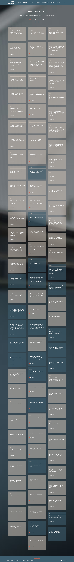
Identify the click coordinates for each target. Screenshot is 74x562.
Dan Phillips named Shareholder (36, 387)
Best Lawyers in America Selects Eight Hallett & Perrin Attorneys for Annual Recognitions (17, 141)
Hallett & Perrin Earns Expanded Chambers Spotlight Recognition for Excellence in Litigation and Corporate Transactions (56, 48)
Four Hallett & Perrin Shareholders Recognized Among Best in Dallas (56, 97)
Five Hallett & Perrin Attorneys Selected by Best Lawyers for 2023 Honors (56, 239)
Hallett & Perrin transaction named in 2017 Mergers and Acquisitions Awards (35, 511)
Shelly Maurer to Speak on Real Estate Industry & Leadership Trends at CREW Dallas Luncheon (36, 32)
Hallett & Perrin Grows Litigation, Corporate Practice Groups (17, 294)
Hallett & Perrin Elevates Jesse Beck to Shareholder (36, 109)
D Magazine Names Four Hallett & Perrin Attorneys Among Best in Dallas (17, 156)
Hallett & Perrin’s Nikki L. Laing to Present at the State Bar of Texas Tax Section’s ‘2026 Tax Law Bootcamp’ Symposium (36, 63)
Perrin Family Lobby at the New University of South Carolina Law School (56, 487)
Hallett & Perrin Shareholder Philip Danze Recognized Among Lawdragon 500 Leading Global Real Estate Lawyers (56, 129)
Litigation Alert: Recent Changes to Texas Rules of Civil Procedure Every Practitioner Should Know (17, 311)
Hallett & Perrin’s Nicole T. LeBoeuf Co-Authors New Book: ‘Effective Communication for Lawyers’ (16, 32)
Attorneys (25, 2)
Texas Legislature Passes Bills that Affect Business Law (36, 262)
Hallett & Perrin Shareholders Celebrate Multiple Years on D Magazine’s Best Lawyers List (16, 249)
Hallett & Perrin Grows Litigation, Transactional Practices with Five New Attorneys (36, 248)
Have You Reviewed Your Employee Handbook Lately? (55, 516)
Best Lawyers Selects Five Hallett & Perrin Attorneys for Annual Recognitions (17, 265)
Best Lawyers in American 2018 (16, 495)
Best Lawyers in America (54, 316)
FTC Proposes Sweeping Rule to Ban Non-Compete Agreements (36, 216)
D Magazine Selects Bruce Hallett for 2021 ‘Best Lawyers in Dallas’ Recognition (36, 295)
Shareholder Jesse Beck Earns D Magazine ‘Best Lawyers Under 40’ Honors (17, 64)
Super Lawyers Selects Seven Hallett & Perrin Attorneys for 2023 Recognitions (35, 187)
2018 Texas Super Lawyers (55, 424)
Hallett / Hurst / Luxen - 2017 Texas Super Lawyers (36, 495)
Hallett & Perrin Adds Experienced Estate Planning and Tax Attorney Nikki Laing (36, 95)
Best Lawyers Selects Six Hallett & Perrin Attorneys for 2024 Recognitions (17, 202)
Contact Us (58, 2)
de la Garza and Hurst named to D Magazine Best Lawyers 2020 (36, 341)
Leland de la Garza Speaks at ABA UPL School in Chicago (17, 481)
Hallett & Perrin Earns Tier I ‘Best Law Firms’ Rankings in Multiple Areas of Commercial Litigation (17, 125)
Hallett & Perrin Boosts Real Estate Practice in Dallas (35, 140)
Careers (52, 2)
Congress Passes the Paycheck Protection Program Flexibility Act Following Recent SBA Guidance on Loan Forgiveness (36, 326)
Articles (43, 19)
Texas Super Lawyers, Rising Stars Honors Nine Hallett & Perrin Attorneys (56, 82)
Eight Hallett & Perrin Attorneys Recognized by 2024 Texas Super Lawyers (36, 125)
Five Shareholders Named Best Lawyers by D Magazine (56, 501)
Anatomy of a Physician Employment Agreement (54, 532)
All (30, 19)
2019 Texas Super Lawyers (15, 403)
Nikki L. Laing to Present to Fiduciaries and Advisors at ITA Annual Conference (36, 47)
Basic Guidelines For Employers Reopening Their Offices (17, 343)
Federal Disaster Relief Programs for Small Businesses (56, 363)
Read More (12, 39)
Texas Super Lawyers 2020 (35, 309)
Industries (38, 2)
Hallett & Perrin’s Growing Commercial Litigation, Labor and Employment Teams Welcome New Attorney (56, 113)
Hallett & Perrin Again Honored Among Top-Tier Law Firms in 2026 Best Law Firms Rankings (16, 79)
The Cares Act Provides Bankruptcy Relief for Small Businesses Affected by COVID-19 (36, 358)
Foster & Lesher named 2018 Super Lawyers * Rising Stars (55, 455)
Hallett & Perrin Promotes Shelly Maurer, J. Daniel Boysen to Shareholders (17, 171)
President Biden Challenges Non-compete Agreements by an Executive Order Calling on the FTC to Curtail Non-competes (36, 279)
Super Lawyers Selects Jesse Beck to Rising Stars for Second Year (36, 156)
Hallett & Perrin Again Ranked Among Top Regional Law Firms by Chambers (56, 161)
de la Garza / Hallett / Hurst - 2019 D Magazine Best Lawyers (56, 409)
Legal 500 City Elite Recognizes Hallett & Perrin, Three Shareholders (36, 79)
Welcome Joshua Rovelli (15, 388)
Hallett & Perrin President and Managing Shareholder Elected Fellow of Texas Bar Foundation (56, 145)
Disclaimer (23, 560)
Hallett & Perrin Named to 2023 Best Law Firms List (36, 232)
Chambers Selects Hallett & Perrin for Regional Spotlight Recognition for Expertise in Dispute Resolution (55, 222)
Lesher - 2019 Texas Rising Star (36, 417)
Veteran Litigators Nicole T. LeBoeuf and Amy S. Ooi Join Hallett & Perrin (16, 49)
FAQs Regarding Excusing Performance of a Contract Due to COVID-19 (17, 359)
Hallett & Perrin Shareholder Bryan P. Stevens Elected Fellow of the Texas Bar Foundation (56, 379)
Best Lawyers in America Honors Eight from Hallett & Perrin (17, 94)
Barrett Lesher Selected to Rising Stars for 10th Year (56, 206)
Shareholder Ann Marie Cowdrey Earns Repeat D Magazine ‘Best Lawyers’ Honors (56, 32)
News (36, 19)
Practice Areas (31, 2)
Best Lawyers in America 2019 (36, 433)
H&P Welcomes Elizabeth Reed (56, 252)
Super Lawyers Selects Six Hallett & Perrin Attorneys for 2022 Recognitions (17, 234)
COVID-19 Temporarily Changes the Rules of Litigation (56, 332)
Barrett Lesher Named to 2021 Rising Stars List (56, 302)
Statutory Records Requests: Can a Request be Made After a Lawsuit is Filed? (56, 287)
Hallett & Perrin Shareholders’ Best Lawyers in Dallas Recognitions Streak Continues (36, 202)
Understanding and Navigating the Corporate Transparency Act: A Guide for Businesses (36, 171)
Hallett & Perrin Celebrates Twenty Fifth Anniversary (15, 527)
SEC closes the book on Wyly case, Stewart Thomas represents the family (36, 465)
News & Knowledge (45, 2)
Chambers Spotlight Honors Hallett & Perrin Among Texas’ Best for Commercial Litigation (16, 110)
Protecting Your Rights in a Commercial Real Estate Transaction (35, 526)
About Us (19, 2)
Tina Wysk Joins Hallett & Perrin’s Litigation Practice (56, 191)
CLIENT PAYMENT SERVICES (30, 560)
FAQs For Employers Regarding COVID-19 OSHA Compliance (56, 348)
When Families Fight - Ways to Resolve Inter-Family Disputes (16, 279)
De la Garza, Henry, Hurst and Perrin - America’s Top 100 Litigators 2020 (16, 374)
